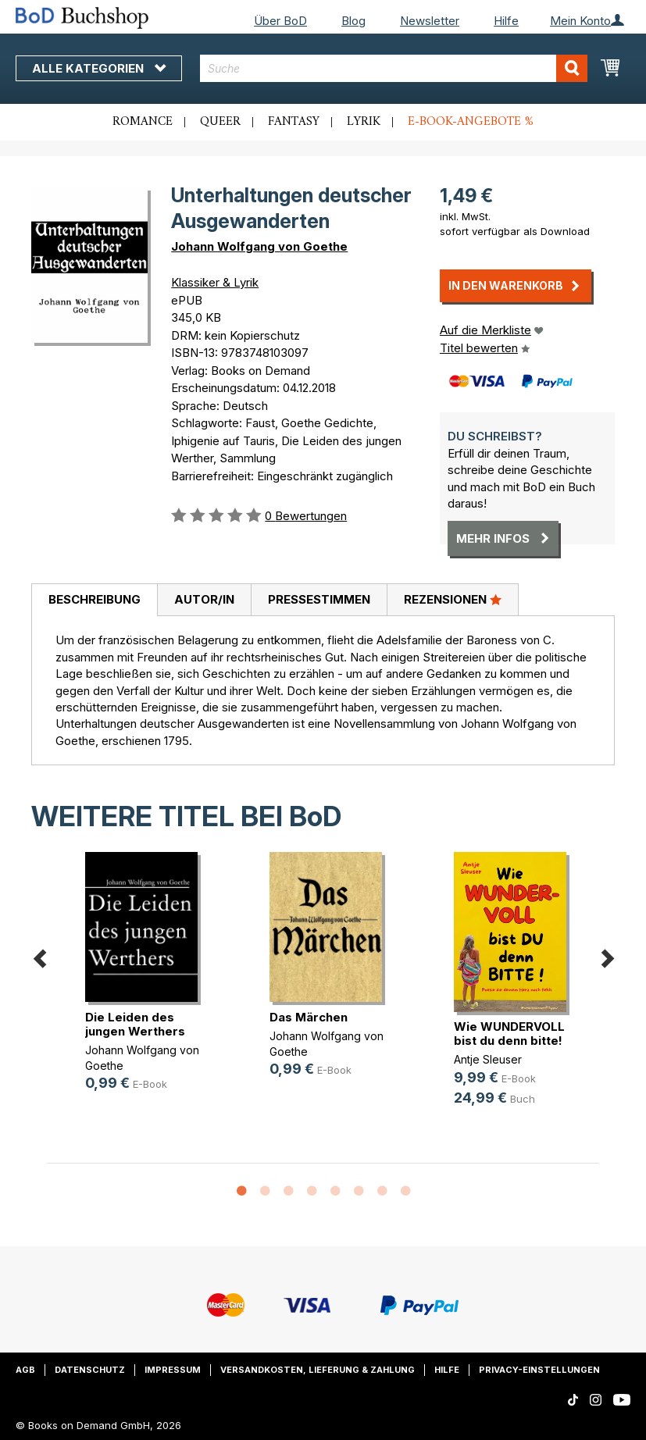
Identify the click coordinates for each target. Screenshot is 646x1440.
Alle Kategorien (99, 68)
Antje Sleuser (488, 1059)
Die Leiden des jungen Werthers (135, 1024)
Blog (353, 20)
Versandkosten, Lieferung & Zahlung (317, 1369)
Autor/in (204, 599)
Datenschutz (90, 1369)
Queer (220, 122)
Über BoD (280, 20)
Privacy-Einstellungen (539, 1369)
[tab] (94, 600)
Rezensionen (452, 599)
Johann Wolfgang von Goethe (259, 246)
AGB (25, 1369)
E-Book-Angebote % (471, 122)
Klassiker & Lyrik (215, 282)
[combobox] (393, 68)
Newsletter (429, 20)
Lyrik (363, 122)
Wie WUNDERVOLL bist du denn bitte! (509, 1033)
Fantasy (293, 122)
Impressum (173, 1369)
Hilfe (506, 20)
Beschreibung (94, 599)
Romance (142, 122)
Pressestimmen (319, 599)
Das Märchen (308, 1017)
